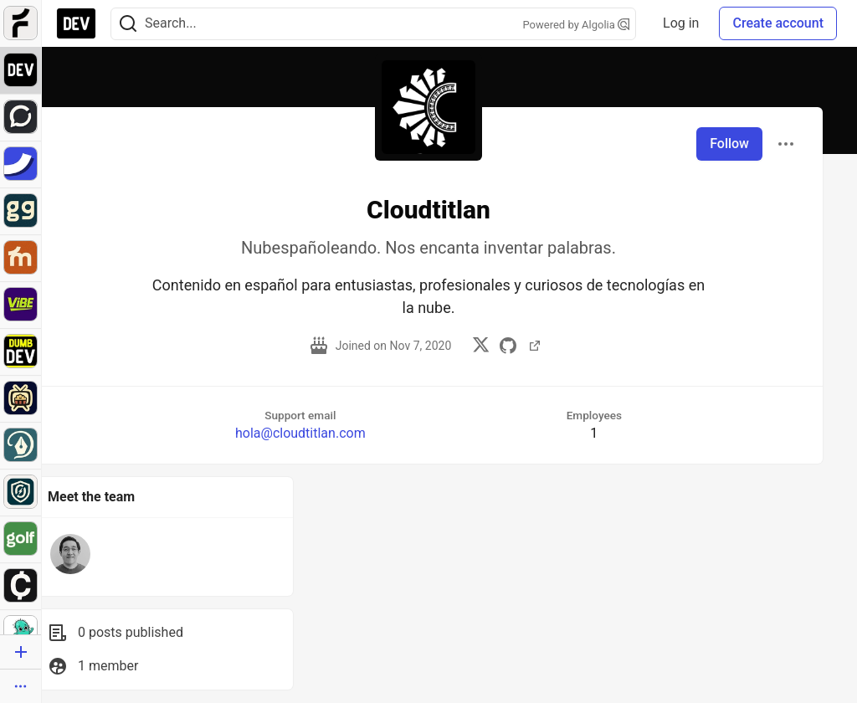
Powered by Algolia (576, 24)
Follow (729, 143)
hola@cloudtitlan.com (300, 433)
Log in (681, 23)
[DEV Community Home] (76, 23)
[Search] (128, 23)
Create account (778, 23)
